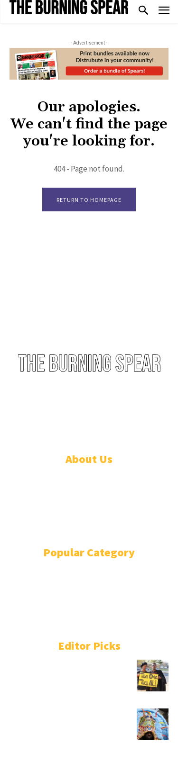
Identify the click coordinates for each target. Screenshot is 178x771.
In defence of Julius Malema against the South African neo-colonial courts (69, 673)
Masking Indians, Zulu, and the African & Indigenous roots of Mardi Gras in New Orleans (60, 721)
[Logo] (68, 7)
